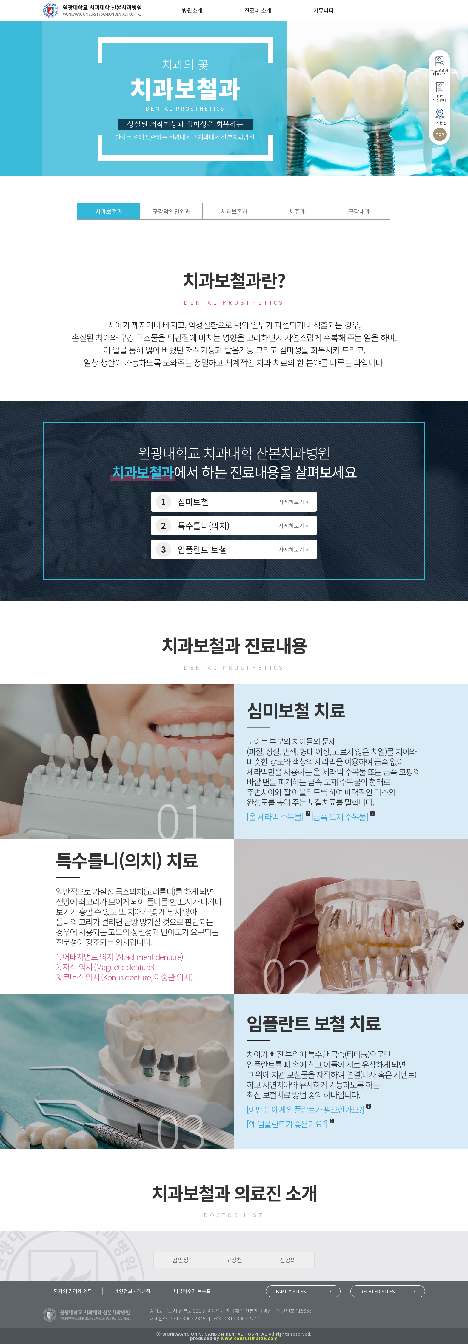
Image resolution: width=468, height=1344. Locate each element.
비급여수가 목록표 (192, 1290)
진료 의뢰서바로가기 (439, 975)
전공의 (288, 1259)
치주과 (297, 211)
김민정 (180, 1259)
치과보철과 (108, 211)
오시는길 (439, 1025)
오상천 (234, 1259)
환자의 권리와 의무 (73, 1290)
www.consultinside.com (249, 1338)
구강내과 (359, 211)
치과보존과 (234, 211)
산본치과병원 (92, 10)
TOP (440, 1037)
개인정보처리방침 (132, 1290)
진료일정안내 (439, 1001)
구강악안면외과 (171, 211)
